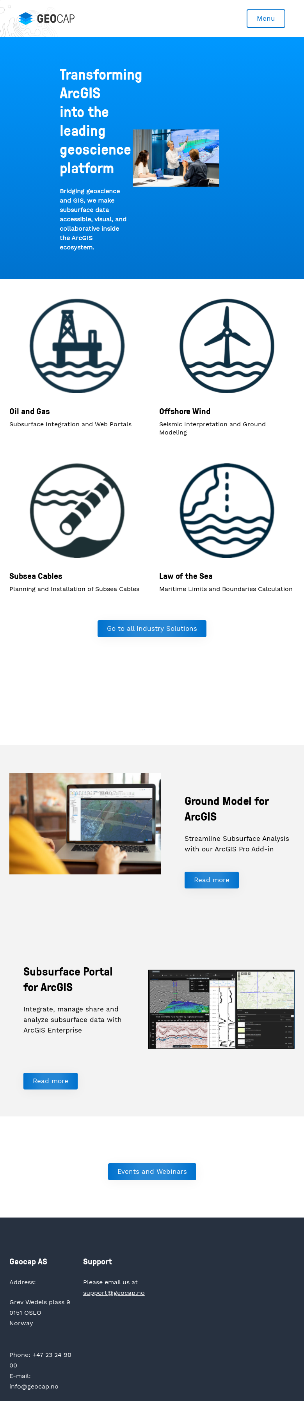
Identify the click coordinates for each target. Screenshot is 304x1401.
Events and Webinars (152, 1171)
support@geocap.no (114, 1292)
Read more (211, 880)
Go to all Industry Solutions (152, 628)
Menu (266, 18)
